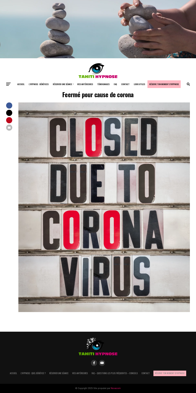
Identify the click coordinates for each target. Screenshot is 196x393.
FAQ (115, 84)
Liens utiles (139, 84)
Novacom (116, 388)
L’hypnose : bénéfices (39, 84)
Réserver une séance (62, 84)
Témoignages (103, 84)
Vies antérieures (85, 84)
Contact (125, 84)
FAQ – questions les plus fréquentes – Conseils (115, 373)
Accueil (20, 84)
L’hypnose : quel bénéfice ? (33, 373)
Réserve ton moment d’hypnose (164, 84)
